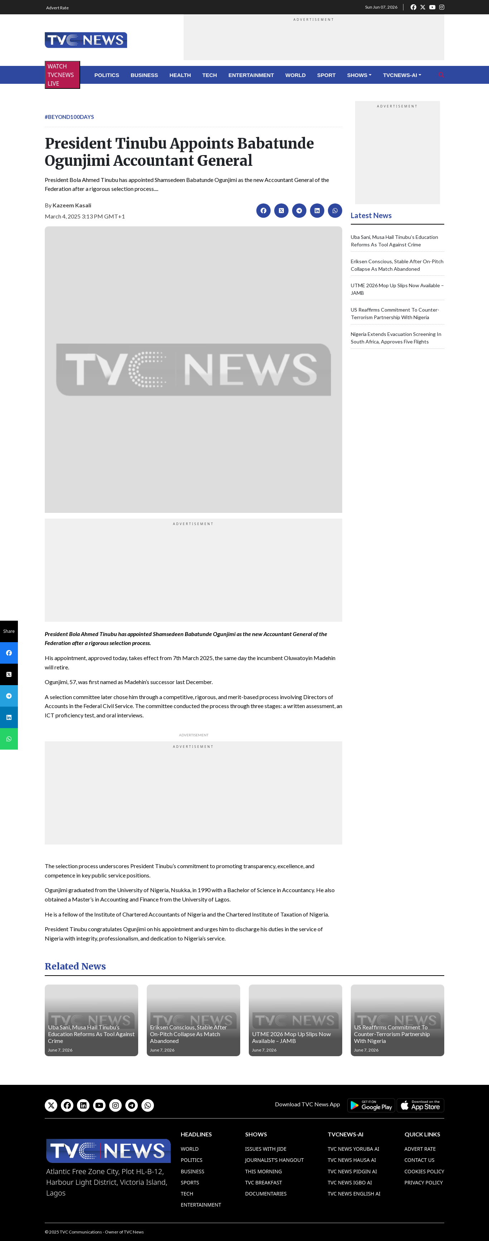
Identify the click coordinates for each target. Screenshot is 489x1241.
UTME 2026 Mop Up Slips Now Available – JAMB (291, 1037)
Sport (326, 75)
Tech (209, 75)
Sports (190, 1182)
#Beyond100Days (69, 117)
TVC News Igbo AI (350, 1182)
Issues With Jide (266, 1148)
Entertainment (251, 75)
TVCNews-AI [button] (400, 75)
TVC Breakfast (263, 1182)
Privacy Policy (424, 1182)
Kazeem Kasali (72, 205)
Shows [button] (357, 75)
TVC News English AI (354, 1193)
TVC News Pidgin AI (352, 1171)
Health (180, 75)
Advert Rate (57, 7)
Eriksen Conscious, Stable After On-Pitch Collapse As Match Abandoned (188, 1034)
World (295, 75)
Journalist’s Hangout (274, 1159)
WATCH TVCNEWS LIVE (61, 74)
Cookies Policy (424, 1171)
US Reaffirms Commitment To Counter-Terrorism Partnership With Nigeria (392, 1034)
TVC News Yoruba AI (353, 1148)
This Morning (263, 1171)
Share (9, 631)
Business (144, 75)
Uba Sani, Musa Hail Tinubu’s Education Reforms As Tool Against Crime (91, 1034)
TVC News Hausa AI (352, 1159)
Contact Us (420, 1159)
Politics (107, 75)
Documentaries (266, 1193)
